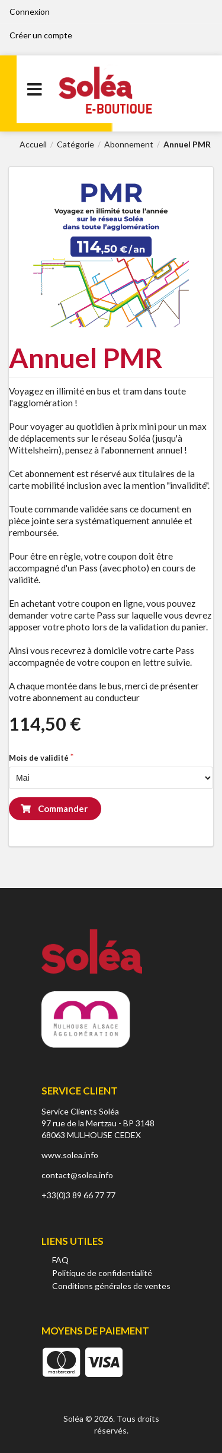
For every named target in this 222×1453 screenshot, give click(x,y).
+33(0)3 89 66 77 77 (78, 1195)
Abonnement (128, 144)
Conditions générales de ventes (111, 1286)
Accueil (33, 144)
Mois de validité (39, 757)
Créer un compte (40, 35)
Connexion (29, 11)
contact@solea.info (77, 1175)
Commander (54, 808)
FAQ (60, 1260)
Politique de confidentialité (102, 1273)
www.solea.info (69, 1155)
